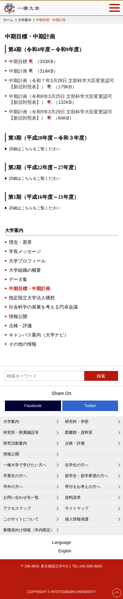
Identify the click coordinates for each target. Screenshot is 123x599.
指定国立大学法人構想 (32, 297)
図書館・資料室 (78, 432)
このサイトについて (21, 519)
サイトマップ (77, 508)
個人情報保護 (77, 519)
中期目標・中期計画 (29, 288)
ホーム (8, 20)
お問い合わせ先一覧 (21, 497)
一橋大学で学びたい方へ (25, 465)
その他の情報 (22, 344)
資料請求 (73, 497)
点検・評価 (20, 325)
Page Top (117, 592)
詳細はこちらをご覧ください (34, 149)
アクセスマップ (17, 508)
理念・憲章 (20, 242)
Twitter (90, 405)
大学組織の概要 (25, 270)
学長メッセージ (25, 251)
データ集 (18, 279)
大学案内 (24, 20)
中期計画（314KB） (33, 71)
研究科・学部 (77, 421)
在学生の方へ (77, 465)
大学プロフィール (27, 261)
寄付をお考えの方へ (82, 486)
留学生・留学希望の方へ (86, 475)
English (64, 551)
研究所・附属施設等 (21, 432)
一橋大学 (21, 8)
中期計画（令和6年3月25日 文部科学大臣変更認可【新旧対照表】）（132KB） (60, 99)
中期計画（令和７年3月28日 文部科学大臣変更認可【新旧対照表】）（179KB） (61, 83)
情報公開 (18, 316)
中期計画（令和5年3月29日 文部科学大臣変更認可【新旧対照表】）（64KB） (60, 115)
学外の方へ (13, 486)
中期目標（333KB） (33, 61)
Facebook (33, 405)
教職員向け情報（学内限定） (28, 530)
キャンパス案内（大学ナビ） (39, 334)
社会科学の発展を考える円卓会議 (43, 307)
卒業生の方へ (15, 475)
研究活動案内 (15, 443)
